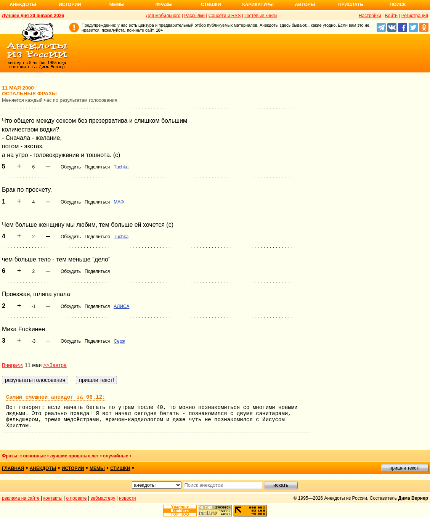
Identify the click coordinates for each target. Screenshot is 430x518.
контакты (53, 498)
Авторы (305, 4)
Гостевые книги (260, 15)
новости (127, 498)
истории (73, 468)
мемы (97, 468)
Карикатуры (258, 4)
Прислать (350, 4)
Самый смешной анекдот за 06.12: (55, 397)
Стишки (211, 4)
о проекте (76, 498)
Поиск (398, 4)
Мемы (117, 4)
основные (34, 456)
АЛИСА (121, 306)
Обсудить (71, 167)
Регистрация (414, 15)
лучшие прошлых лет (74, 456)
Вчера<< (12, 365)
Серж (119, 341)
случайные (115, 456)
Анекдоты (23, 4)
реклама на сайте (21, 498)
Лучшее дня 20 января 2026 (33, 15)
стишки (120, 468)
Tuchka (121, 167)
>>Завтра (55, 365)
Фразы (163, 4)
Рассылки (194, 15)
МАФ (119, 202)
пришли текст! (405, 468)
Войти (391, 15)
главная (13, 468)
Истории (70, 4)
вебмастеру (102, 498)
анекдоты (43, 468)
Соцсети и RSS (225, 15)
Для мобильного (163, 15)
